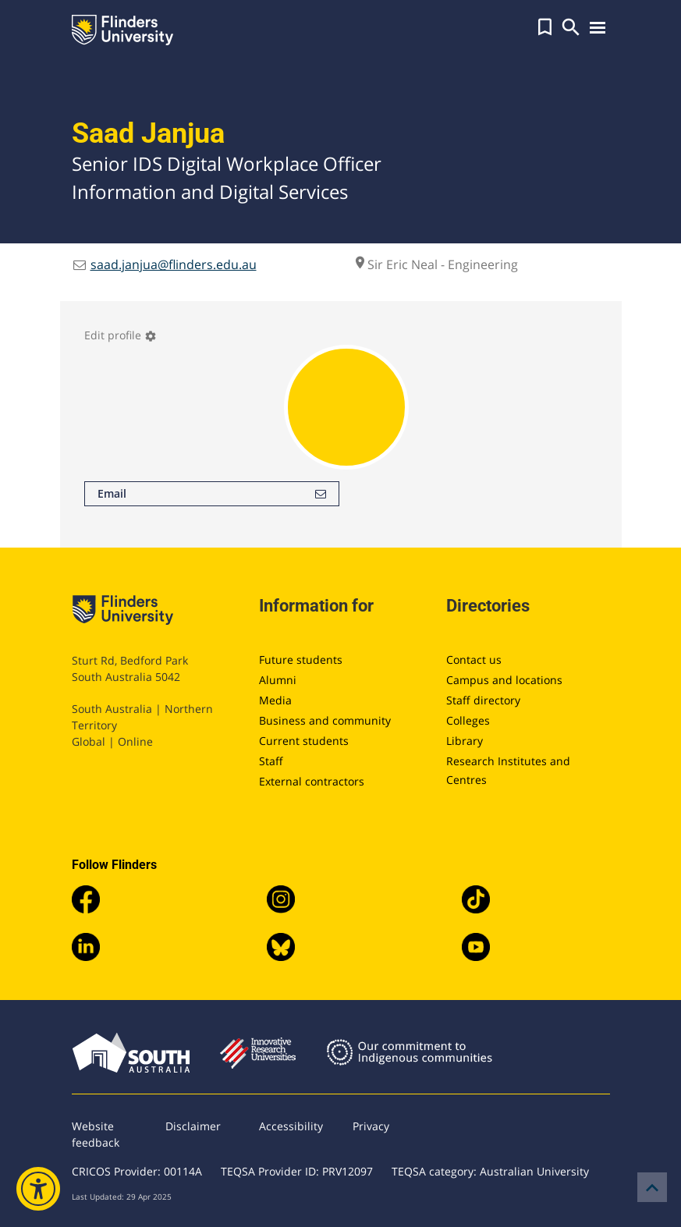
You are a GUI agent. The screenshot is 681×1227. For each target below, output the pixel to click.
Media (275, 700)
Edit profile (120, 335)
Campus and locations (504, 679)
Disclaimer (193, 1126)
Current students (304, 740)
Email (212, 493)
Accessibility (291, 1126)
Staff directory (483, 700)
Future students (300, 659)
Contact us (474, 659)
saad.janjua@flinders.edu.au (173, 264)
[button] (545, 27)
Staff (271, 761)
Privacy (371, 1126)
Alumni (277, 679)
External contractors (311, 781)
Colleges (468, 720)
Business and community (325, 720)
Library (464, 740)
